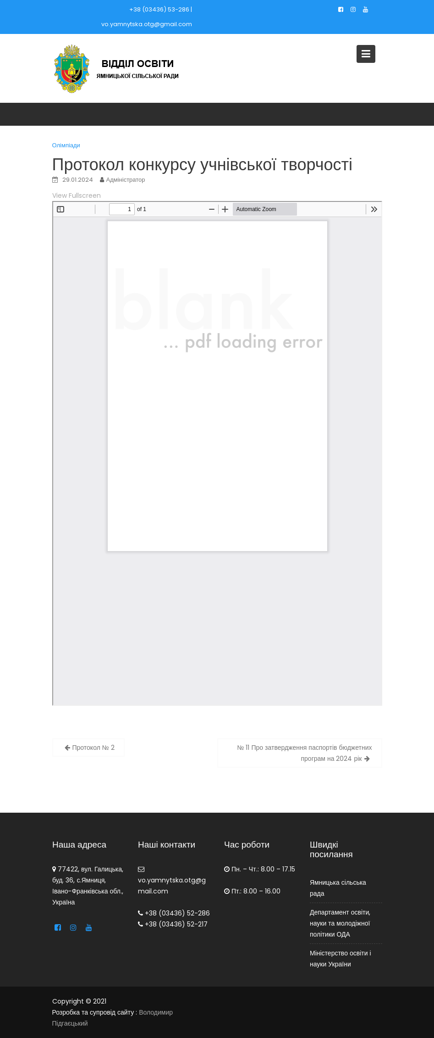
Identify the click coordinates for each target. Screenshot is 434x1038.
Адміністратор (125, 179)
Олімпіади (66, 145)
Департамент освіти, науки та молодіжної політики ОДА (340, 922)
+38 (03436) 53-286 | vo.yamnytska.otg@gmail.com (146, 16)
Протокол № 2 (93, 747)
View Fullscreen (76, 195)
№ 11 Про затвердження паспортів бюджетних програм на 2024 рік (304, 753)
